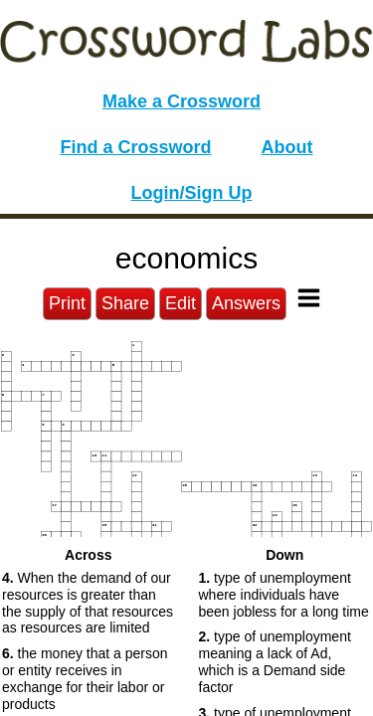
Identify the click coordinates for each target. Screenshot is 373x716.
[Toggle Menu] (308, 297)
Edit (180, 303)
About (287, 147)
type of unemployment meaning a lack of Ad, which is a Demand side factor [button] (275, 661)
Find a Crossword (136, 147)
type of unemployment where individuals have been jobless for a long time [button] (284, 595)
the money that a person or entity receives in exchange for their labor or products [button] (85, 678)
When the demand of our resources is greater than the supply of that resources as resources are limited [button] (87, 602)
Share (125, 303)
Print (67, 303)
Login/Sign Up (192, 193)
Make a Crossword (181, 101)
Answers (246, 303)
